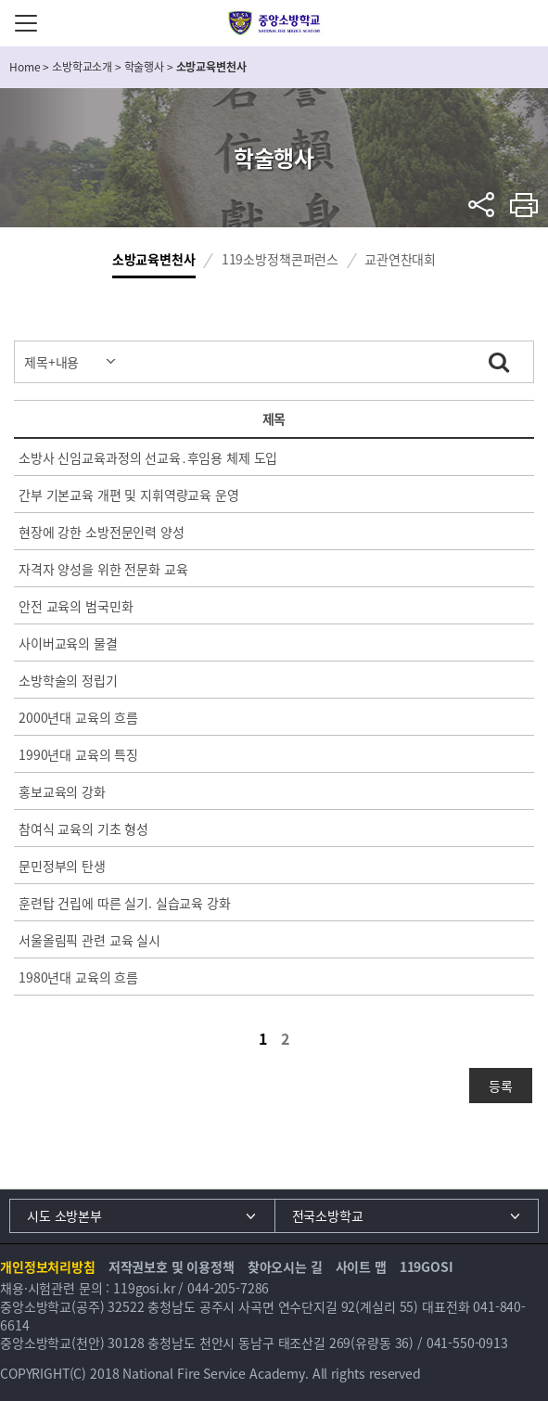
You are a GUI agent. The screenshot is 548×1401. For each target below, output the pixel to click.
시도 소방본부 (64, 1215)
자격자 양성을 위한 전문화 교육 (103, 568)
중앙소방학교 (274, 23)
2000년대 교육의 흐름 (78, 717)
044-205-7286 (228, 1288)
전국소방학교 (327, 1215)
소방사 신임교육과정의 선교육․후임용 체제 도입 (148, 457)
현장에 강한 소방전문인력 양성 (102, 531)
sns (481, 204)
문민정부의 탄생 (62, 865)
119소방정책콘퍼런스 (280, 259)
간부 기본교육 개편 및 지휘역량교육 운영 (129, 494)
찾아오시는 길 (285, 1266)
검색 (498, 359)
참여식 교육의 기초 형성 (83, 828)
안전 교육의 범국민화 (76, 606)
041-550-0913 (467, 1342)
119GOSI (426, 1266)
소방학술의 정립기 (68, 680)
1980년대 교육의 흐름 (78, 977)
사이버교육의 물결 (68, 643)
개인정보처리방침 (48, 1266)
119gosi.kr (144, 1288)
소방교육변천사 (154, 259)
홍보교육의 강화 (62, 791)
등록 (501, 1085)
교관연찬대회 (400, 259)
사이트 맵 (361, 1266)
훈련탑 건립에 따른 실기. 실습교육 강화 (125, 902)
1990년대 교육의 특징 (78, 754)
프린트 (524, 204)
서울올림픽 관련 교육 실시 (89, 940)
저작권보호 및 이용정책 (171, 1266)
